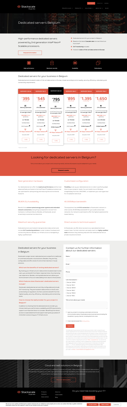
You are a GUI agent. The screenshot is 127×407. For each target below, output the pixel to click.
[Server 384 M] (66, 287)
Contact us (101, 3)
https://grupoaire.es (92, 339)
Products (44, 391)
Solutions (44, 393)
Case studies (59, 394)
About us (57, 391)
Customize (116, 404)
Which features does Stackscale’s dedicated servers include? (39, 282)
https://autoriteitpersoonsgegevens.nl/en (82, 349)
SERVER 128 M (25, 91)
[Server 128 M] (66, 282)
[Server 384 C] (66, 290)
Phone (68, 272)
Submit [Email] (70, 326)
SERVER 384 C (71, 91)
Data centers (45, 396)
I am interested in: (71, 279)
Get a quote (93, 3)
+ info (25, 139)
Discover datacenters (63, 379)
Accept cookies (91, 404)
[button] (74, 8)
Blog (56, 396)
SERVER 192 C (40, 91)
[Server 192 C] (66, 285)
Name (68, 256)
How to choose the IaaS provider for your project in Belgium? (38, 301)
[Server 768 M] (66, 293)
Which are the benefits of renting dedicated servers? (39, 267)
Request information (31, 53)
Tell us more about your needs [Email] (75, 300)
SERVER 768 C (101, 91)
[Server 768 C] (66, 295)
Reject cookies (104, 404)
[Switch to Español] (107, 3)
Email (67, 264)
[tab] (40, 267)
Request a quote (63, 170)
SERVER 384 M (56, 91)
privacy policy (85, 321)
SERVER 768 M (86, 91)
